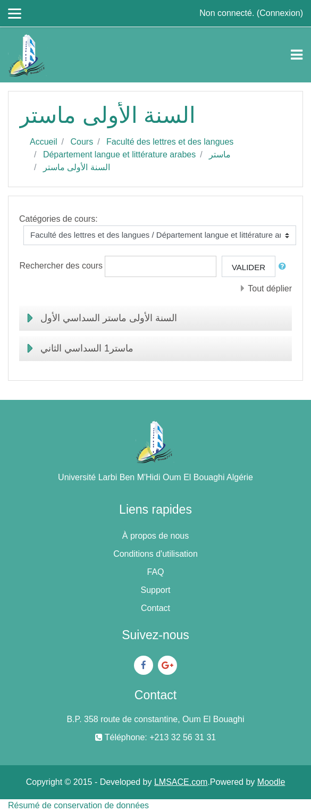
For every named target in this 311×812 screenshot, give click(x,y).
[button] (284, 266)
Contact (155, 608)
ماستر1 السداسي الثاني (86, 348)
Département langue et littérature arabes (119, 154)
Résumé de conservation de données (78, 805)
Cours (81, 141)
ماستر (220, 154)
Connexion (279, 13)
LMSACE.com (180, 781)
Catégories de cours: (58, 218)
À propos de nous (155, 535)
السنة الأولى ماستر (76, 167)
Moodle (271, 781)
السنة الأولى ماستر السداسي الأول (108, 318)
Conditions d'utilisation (155, 553)
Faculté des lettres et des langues (169, 141)
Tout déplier (270, 288)
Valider (248, 267)
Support (155, 590)
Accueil (43, 141)
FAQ (155, 571)
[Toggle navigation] (296, 54)
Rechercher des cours (61, 265)
